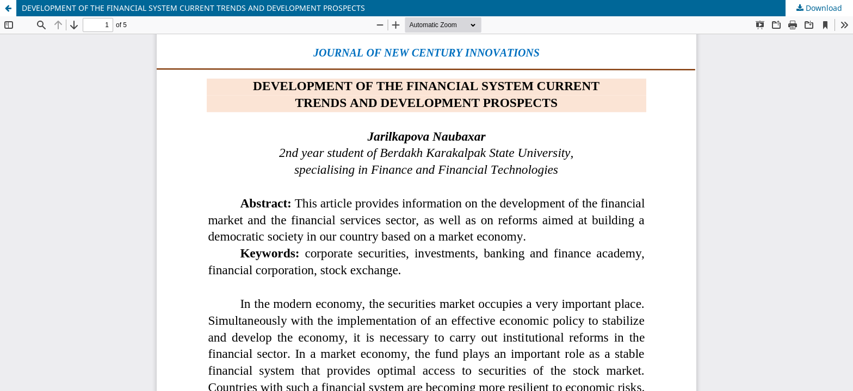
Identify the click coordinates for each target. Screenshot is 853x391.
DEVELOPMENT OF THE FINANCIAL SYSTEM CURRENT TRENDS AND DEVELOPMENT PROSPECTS (193, 8)
